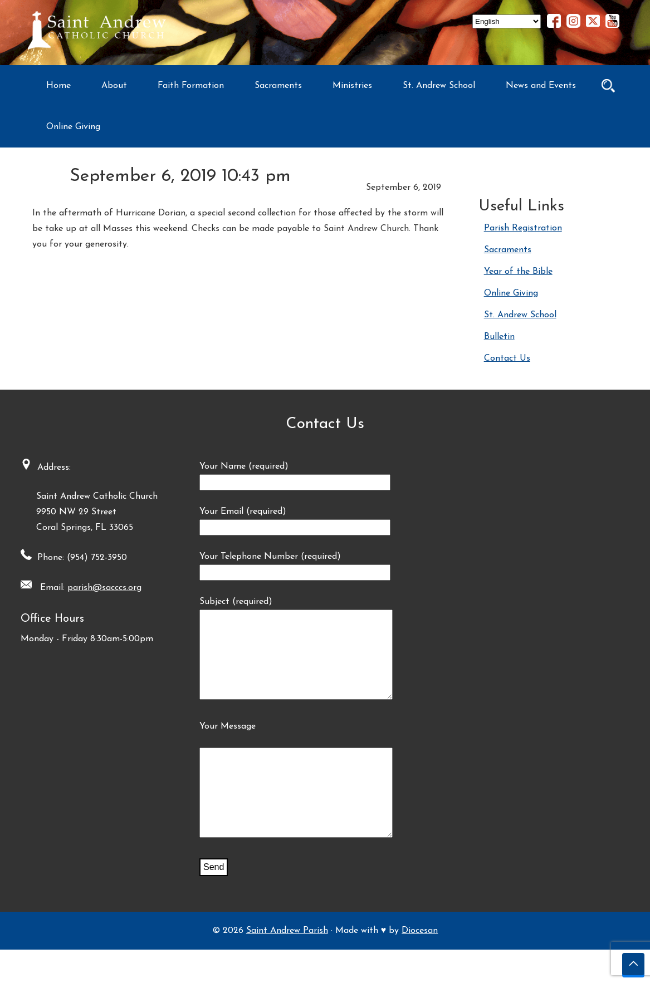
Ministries (352, 85)
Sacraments (278, 85)
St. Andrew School (439, 85)
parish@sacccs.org (101, 587)
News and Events (541, 85)
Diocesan (420, 964)
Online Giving (73, 126)
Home (58, 85)
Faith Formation (191, 85)
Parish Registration (523, 228)
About (114, 85)
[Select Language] (506, 21)
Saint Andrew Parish (287, 964)
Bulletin (499, 336)
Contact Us (507, 358)
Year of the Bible (518, 271)
